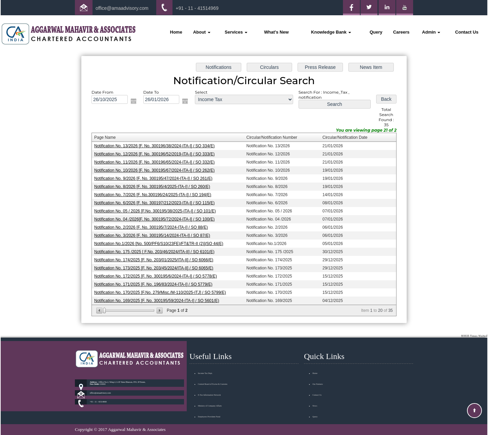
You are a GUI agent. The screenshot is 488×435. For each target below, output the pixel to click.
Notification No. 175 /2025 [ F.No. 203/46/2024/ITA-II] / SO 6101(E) (156, 250)
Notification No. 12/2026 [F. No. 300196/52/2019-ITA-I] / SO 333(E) (156, 154)
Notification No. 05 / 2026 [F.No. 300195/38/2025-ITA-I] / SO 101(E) (157, 210)
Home (176, 32)
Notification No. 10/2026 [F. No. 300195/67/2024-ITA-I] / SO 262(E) (156, 170)
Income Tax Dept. (205, 365)
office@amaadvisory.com (122, 8)
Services (236, 32)
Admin (431, 32)
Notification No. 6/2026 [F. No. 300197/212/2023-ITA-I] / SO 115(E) (156, 202)
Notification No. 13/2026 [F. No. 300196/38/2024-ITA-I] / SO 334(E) (156, 146)
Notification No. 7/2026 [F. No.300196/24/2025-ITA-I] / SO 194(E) (154, 194)
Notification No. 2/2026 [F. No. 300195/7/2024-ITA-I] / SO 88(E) (153, 226)
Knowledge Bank (331, 32)
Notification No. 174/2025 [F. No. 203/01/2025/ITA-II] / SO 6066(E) (155, 259)
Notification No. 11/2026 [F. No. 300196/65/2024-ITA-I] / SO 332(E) (156, 162)
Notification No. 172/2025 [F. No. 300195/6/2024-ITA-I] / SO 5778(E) (157, 274)
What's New (276, 32)
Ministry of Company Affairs (210, 398)
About (201, 32)
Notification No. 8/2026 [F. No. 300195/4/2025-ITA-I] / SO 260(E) (154, 186)
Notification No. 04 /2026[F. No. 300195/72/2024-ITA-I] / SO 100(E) (156, 218)
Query (376, 32)
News (314, 398)
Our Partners (317, 376)
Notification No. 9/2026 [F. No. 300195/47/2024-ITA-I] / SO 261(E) (155, 178)
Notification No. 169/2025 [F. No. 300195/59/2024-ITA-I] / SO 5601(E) (158, 299)
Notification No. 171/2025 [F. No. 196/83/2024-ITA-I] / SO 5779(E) (155, 282)
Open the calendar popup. (135, 103)
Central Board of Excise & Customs (212, 376)
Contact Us (467, 32)
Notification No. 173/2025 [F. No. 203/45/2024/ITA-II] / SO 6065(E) (155, 266)
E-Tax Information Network (209, 387)
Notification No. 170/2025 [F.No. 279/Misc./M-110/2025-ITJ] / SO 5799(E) (161, 290)
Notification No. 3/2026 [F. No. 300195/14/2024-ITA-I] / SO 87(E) (154, 234)
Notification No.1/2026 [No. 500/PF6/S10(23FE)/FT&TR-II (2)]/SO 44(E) (160, 242)
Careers (401, 32)
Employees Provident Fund (209, 409)
